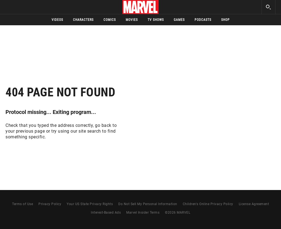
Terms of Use (22, 204)
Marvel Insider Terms (142, 212)
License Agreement (254, 204)
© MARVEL (177, 212)
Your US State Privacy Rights (90, 204)
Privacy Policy (49, 204)
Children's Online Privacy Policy (208, 204)
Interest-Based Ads (106, 212)
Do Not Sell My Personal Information (147, 204)
